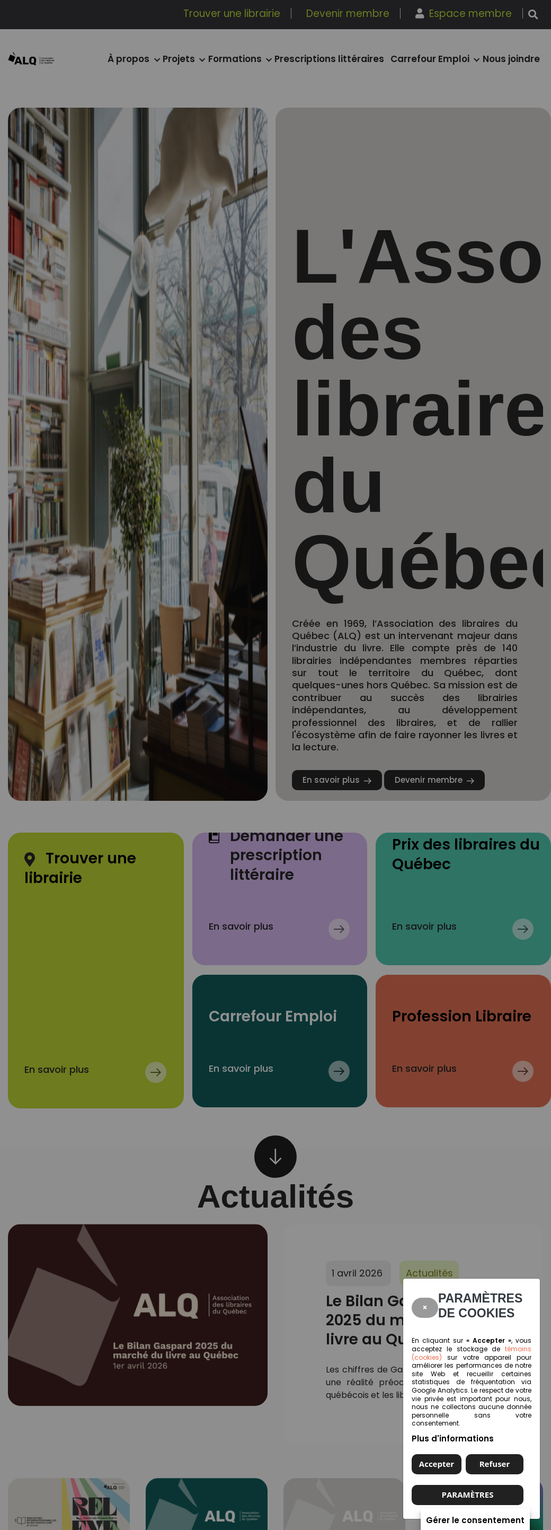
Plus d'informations (453, 1438)
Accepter (436, 1463)
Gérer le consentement (475, 1520)
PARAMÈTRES (468, 1494)
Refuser (494, 1463)
